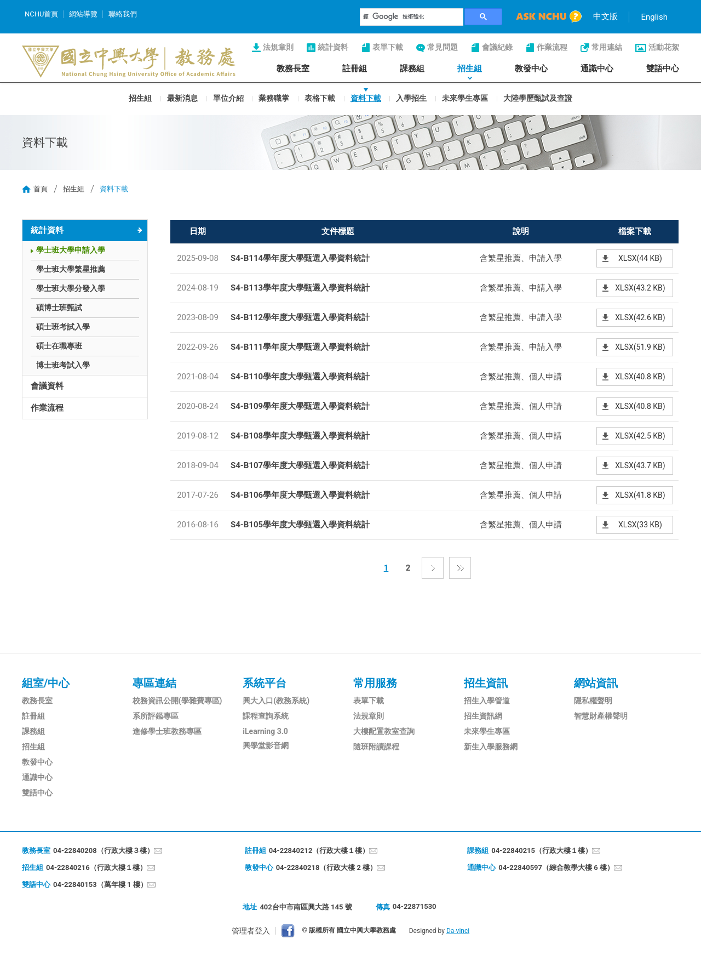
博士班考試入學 (63, 365)
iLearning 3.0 (265, 731)
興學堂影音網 (266, 745)
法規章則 (278, 47)
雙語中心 (662, 68)
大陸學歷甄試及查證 (537, 97)
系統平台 (264, 683)
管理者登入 (251, 930)
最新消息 (182, 97)
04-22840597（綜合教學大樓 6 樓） (556, 867)
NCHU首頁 (41, 14)
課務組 (412, 68)
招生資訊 (486, 683)
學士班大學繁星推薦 (70, 269)
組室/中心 (46, 683)
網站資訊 (596, 683)
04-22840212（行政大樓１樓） (319, 850)
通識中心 (597, 68)
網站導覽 (83, 14)
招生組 (469, 68)
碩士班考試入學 (63, 326)
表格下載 (319, 97)
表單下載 (387, 47)
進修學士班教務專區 (167, 731)
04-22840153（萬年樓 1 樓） (100, 884)
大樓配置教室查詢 (384, 731)
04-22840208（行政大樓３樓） (103, 850)
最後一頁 (460, 568)
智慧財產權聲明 (601, 716)
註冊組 (354, 68)
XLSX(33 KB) (640, 524)
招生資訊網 (483, 716)
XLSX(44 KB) (640, 258)
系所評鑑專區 (156, 716)
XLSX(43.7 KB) (640, 465)
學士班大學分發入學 (70, 288)
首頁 (40, 189)
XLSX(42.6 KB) (640, 317)
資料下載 (365, 97)
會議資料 (47, 386)
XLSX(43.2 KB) (640, 287)
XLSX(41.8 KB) (640, 495)
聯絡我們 (122, 14)
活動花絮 (663, 47)
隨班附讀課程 (376, 746)
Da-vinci (457, 931)
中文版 (605, 16)
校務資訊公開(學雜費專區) (177, 700)
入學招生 (411, 97)
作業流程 (552, 47)
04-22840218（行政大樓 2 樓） (326, 867)
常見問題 (442, 47)
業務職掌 (273, 97)
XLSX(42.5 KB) (640, 435)
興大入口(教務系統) (276, 700)
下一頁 (433, 568)
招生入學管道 (487, 700)
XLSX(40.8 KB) (640, 376)
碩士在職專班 (59, 346)
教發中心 (531, 68)
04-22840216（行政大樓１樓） (96, 867)
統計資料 (333, 47)
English (654, 17)
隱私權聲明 (593, 700)
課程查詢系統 (266, 716)
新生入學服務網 (491, 746)
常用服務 (375, 683)
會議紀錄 (497, 47)
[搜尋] (412, 17)
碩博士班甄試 (59, 307)
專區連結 (154, 683)
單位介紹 (228, 97)
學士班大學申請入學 (70, 250)
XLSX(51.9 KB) (640, 347)
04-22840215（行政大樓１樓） (541, 850)
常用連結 (606, 47)
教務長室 (293, 68)
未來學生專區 (465, 97)
